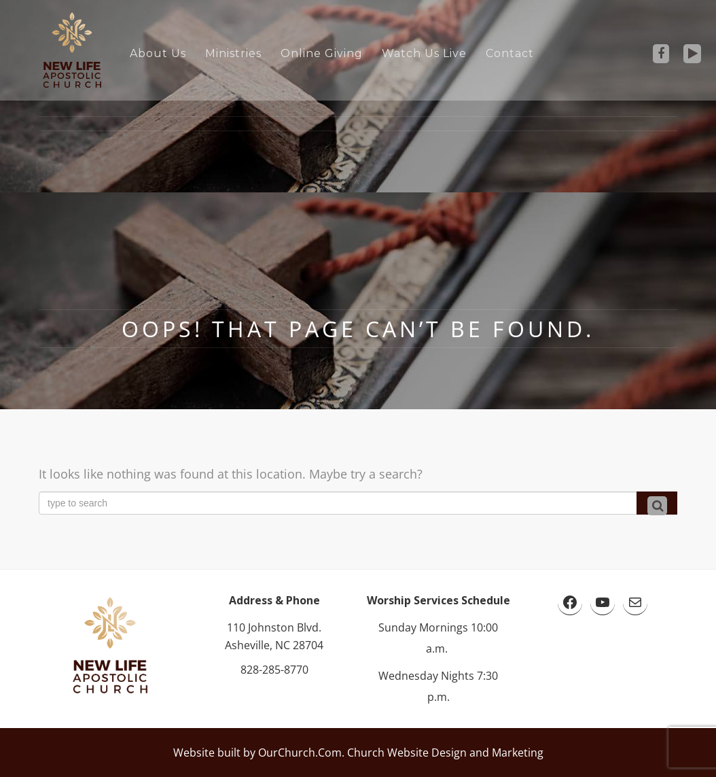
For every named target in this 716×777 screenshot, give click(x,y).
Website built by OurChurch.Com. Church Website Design (320, 752)
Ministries (233, 53)
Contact (510, 53)
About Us (158, 53)
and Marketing (505, 752)
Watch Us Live (424, 53)
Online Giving (322, 53)
